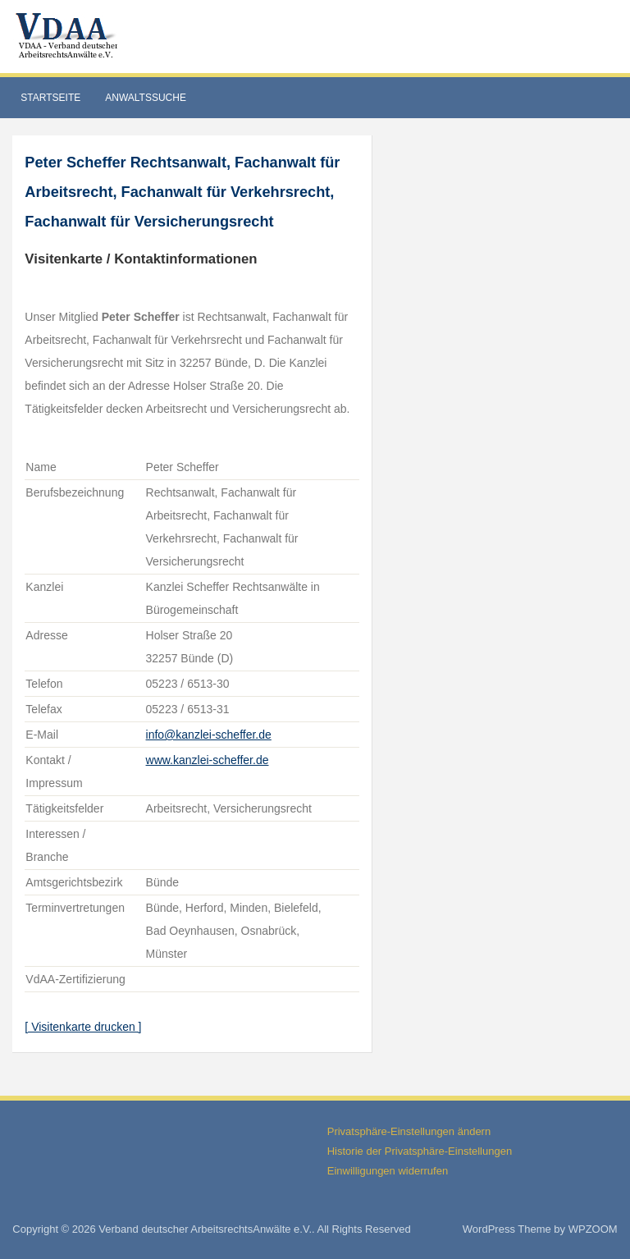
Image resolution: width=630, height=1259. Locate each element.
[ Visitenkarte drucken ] (83, 1026)
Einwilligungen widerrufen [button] (387, 1171)
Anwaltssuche (145, 97)
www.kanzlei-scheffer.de (207, 760)
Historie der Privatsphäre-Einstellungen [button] (419, 1151)
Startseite (50, 97)
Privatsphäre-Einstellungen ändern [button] (409, 1131)
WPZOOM (593, 1229)
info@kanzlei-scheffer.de (209, 734)
